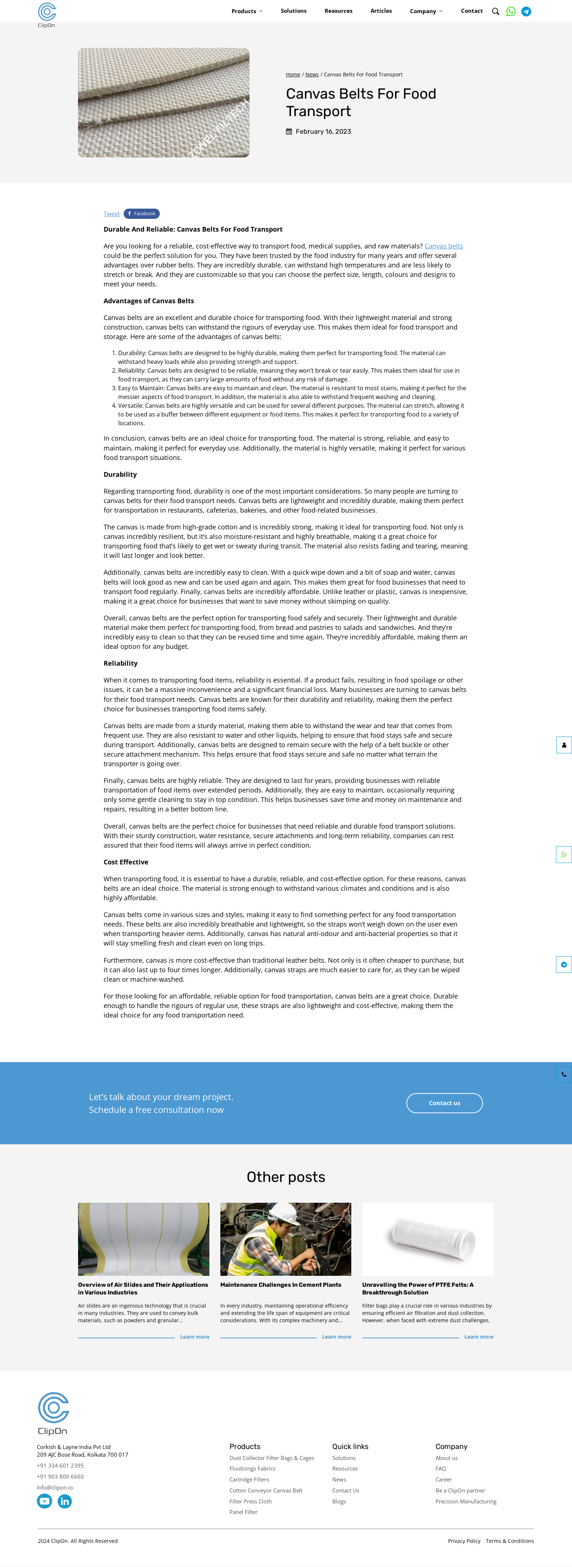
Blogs (339, 1501)
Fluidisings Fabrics (252, 1468)
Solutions (293, 10)
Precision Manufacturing (466, 1501)
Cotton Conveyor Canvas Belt (265, 1490)
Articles (381, 10)
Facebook (141, 213)
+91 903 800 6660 (60, 1476)
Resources (338, 10)
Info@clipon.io (55, 1487)
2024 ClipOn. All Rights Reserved (78, 1540)
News (312, 74)
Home (293, 74)
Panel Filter (243, 1511)
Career (444, 1479)
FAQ (441, 1468)
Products (244, 11)
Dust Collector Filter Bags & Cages (271, 1457)
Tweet (112, 214)
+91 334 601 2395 (60, 1465)
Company (423, 11)
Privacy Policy (464, 1540)
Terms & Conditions (510, 1540)
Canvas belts (444, 245)
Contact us (444, 1103)
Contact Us (345, 1490)
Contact (472, 10)
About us (447, 1457)
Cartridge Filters (249, 1479)
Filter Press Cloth (250, 1501)
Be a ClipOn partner (460, 1490)
